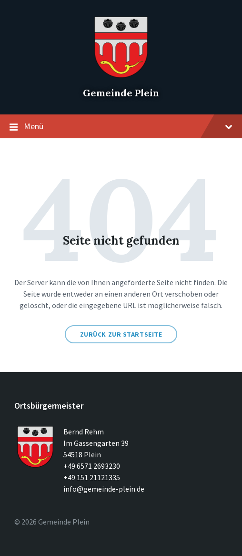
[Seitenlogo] (121, 76)
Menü (121, 127)
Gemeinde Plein (121, 93)
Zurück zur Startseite (121, 334)
